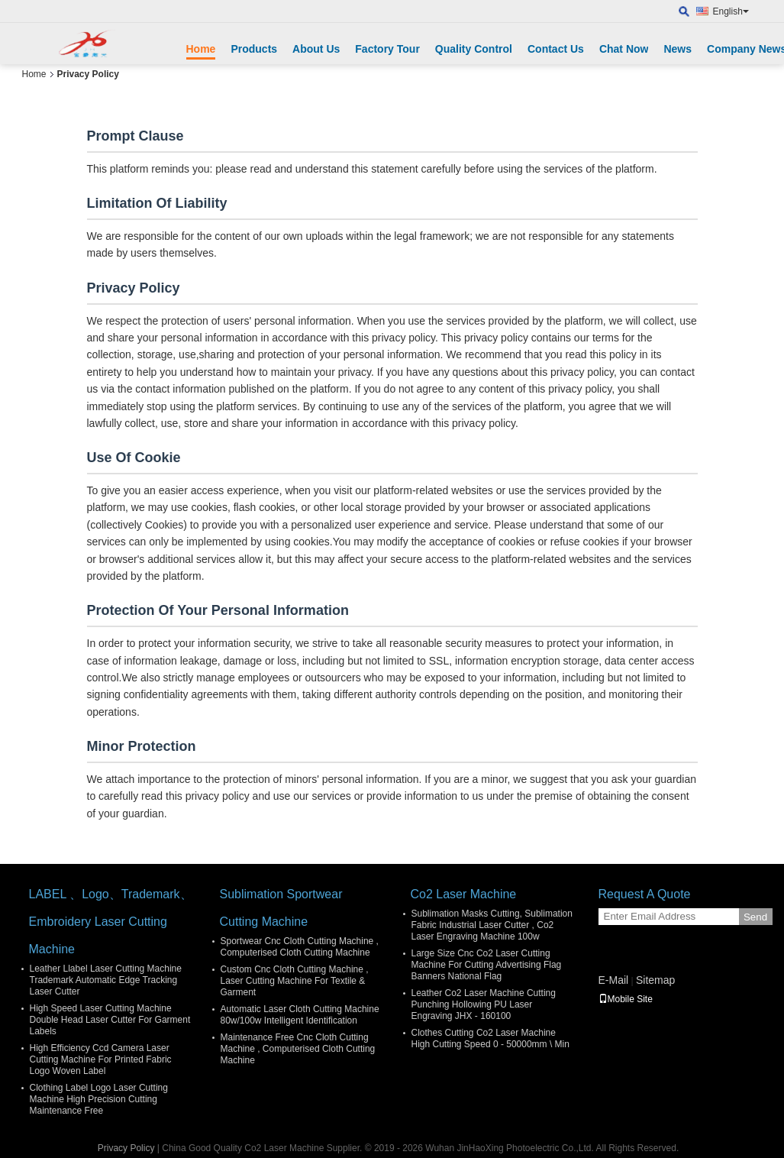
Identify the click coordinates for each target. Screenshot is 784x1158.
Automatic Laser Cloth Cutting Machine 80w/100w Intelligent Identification (300, 1015)
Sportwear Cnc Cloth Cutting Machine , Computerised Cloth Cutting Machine (300, 947)
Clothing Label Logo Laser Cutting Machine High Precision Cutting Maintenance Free (99, 1099)
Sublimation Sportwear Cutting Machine (281, 908)
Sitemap (655, 980)
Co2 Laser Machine (464, 894)
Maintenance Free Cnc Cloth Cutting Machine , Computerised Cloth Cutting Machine (298, 1049)
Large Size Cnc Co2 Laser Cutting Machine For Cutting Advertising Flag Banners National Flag (486, 965)
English (731, 11)
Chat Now (624, 49)
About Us (316, 49)
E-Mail (613, 980)
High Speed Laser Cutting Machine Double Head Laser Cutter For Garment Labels (110, 1020)
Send (755, 917)
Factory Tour (387, 49)
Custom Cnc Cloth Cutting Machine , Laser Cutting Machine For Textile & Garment (295, 981)
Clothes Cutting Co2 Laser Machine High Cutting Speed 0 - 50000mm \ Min (490, 1038)
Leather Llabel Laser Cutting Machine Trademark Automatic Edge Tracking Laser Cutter (106, 980)
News (677, 49)
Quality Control (473, 49)
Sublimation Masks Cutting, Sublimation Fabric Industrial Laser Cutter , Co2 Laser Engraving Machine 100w (492, 925)
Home (201, 49)
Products (254, 49)
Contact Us (556, 49)
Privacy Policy (126, 1148)
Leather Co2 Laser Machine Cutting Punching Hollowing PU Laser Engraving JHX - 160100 (483, 1004)
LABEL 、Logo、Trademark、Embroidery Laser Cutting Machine (110, 922)
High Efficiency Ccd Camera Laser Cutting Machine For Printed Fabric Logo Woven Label (101, 1059)
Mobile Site (625, 999)
